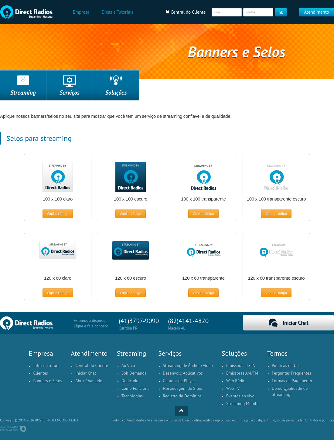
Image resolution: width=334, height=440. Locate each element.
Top (181, 411)
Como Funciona (135, 388)
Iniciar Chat (288, 322)
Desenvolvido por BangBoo (13, 429)
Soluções (116, 92)
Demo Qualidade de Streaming (290, 391)
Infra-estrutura (46, 365)
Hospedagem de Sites (182, 388)
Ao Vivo (128, 365)
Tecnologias (132, 396)
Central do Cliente (91, 365)
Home (26, 12)
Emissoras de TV (241, 365)
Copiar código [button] (57, 213)
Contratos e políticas (319, 420)
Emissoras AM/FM (242, 373)
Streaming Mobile (242, 403)
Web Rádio (235, 380)
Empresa (81, 12)
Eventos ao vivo (240, 396)
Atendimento (316, 12)
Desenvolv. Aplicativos (183, 373)
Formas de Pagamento (292, 380)
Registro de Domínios (182, 396)
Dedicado (129, 380)
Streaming (23, 92)
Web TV (233, 388)
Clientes (40, 373)
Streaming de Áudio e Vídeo (188, 365)
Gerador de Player (179, 380)
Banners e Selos (47, 380)
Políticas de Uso (286, 365)
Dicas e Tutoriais (117, 12)
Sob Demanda (134, 373)
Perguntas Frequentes (291, 373)
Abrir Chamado (88, 380)
